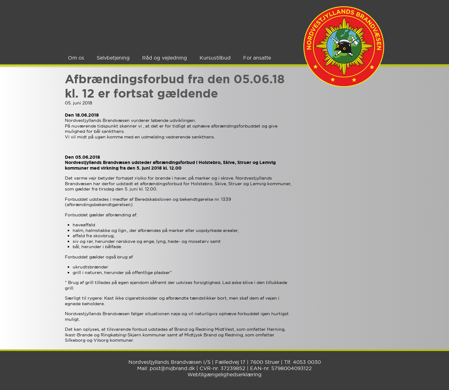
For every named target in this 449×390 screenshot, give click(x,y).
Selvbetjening (113, 58)
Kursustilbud (215, 58)
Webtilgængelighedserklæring (224, 374)
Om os (76, 58)
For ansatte (257, 58)
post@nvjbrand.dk (172, 368)
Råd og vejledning (164, 58)
